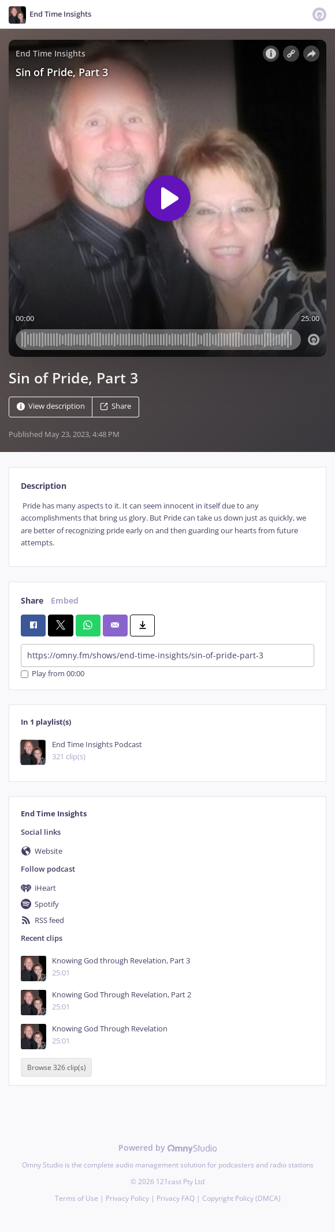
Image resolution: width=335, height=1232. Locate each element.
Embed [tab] (65, 600)
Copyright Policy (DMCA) (241, 1198)
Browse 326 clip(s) (56, 1067)
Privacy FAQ (176, 1198)
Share (115, 406)
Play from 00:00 (52, 674)
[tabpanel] (167, 524)
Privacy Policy (127, 1198)
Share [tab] (32, 600)
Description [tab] (43, 485)
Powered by (167, 1147)
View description (51, 406)
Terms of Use (76, 1198)
